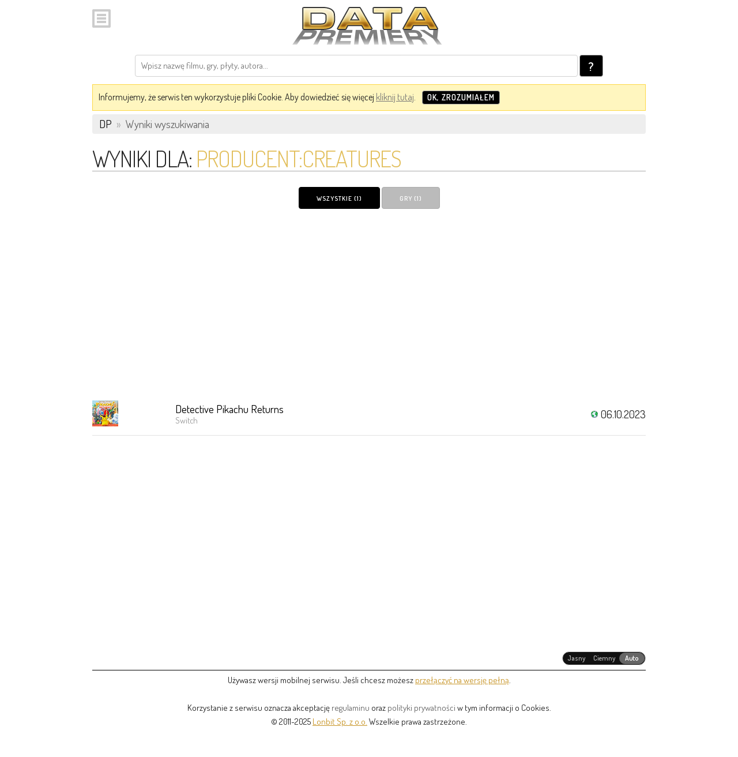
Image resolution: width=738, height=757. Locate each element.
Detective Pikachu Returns (229, 408)
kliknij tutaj (395, 97)
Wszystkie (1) (339, 198)
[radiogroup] (604, 658)
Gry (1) (411, 198)
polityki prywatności (421, 707)
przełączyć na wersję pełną (462, 679)
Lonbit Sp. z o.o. (339, 721)
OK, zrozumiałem (461, 97)
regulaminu (351, 707)
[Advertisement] (369, 304)
